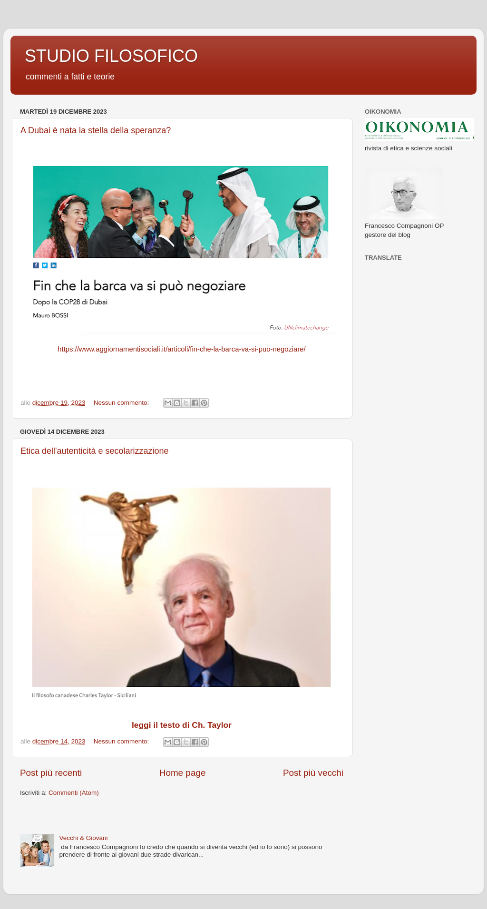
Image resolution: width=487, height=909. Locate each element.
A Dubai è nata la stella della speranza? (95, 130)
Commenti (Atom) (74, 792)
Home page (182, 773)
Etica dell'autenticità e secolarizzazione (94, 451)
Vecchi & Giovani (83, 837)
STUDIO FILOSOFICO (111, 56)
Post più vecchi (313, 773)
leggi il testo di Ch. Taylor (182, 725)
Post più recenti (51, 773)
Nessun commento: (122, 402)
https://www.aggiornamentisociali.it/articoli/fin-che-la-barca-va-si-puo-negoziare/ (181, 349)
